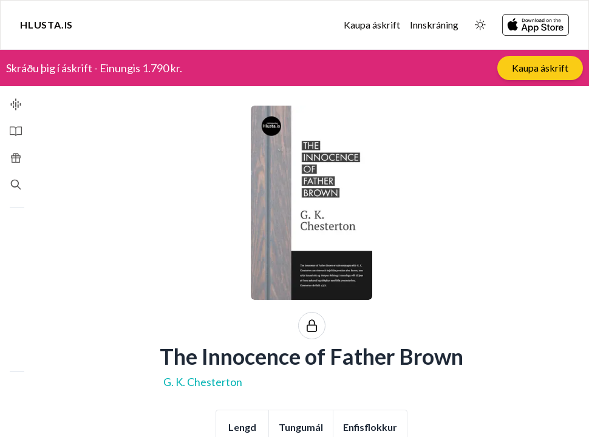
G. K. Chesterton (202, 381)
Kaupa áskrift (372, 24)
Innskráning (434, 24)
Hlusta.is (46, 24)
